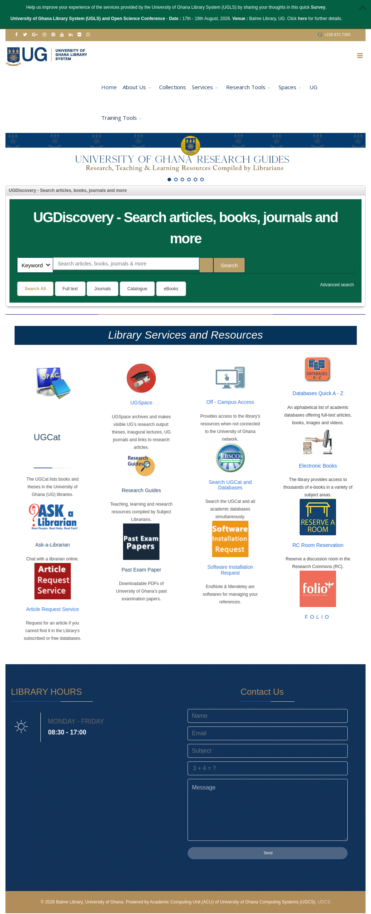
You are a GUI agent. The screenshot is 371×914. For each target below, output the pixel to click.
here (302, 18)
